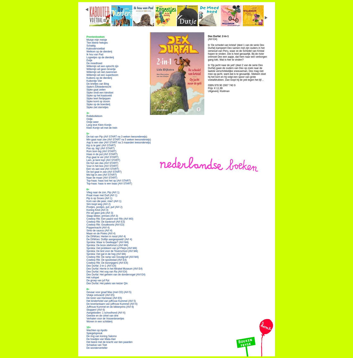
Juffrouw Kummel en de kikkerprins (110, 306)
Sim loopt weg (98, 204)
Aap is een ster (118, 142)
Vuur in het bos (102, 166)
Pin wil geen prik (99, 212)
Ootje (89, 119)
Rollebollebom (94, 116)
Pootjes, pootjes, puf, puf (104, 207)
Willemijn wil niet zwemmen (101, 72)
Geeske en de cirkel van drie (102, 315)
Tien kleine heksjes (97, 42)
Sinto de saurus (99, 230)
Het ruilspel (92, 277)
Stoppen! (95, 309)
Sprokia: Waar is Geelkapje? (107, 242)
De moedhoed (94, 63)
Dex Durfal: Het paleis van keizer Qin (107, 283)
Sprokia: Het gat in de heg (106, 254)
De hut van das (102, 163)
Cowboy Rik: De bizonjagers (107, 262)
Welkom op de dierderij (99, 51)
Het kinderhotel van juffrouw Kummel (111, 301)
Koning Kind (97, 210)
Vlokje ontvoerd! (100, 295)
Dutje (89, 60)
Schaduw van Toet (96, 345)
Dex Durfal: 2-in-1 (101, 265)
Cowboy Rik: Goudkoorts (105, 224)
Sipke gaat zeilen (96, 89)
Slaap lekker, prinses (102, 215)
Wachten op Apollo (96, 330)
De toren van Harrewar (104, 298)
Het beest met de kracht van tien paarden (109, 342)
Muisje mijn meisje (96, 39)
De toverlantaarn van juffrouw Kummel (112, 303)
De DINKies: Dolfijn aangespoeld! (109, 239)
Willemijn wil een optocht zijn (102, 66)
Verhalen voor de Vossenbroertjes (105, 318)
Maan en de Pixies (101, 233)
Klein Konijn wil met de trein (101, 127)
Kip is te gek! (101, 145)
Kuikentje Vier (94, 80)
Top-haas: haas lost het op (108, 180)
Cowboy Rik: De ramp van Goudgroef (112, 257)
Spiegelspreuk (94, 333)
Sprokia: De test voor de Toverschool (112, 251)
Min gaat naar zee (118, 139)
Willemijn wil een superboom (102, 75)
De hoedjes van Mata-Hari (101, 339)
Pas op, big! (100, 148)
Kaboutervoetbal (95, 48)
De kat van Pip (116, 136)
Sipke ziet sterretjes (97, 107)
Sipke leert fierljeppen (98, 98)
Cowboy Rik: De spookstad (106, 259)
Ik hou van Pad (94, 54)
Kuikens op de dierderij (99, 78)
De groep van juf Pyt (97, 280)
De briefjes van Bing (97, 83)
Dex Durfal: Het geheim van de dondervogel (115, 274)
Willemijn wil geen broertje (101, 69)
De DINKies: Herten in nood (106, 236)
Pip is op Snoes (99, 198)
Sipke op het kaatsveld (99, 95)
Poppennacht (98, 227)
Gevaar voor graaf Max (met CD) (108, 292)
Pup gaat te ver (102, 157)
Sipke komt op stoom (98, 101)
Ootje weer (92, 122)
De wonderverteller (97, 347)
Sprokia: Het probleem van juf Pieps (111, 248)
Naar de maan (101, 177)
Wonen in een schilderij (99, 321)
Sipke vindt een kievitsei (99, 92)
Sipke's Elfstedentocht (98, 86)
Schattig (90, 45)
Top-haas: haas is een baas (109, 183)
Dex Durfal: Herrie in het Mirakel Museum (114, 268)
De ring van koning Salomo (101, 336)
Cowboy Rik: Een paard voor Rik (109, 218)
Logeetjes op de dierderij (100, 57)
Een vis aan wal (102, 168)
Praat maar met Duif (101, 195)
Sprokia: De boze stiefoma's (107, 245)
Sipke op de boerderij (98, 104)
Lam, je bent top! (103, 160)
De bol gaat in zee (104, 171)
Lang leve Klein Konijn (98, 124)
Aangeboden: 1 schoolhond (105, 312)
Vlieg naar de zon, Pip (102, 192)
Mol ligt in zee (101, 174)
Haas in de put (102, 154)
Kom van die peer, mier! (103, 201)
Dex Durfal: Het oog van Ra (106, 271)
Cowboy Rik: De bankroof (105, 221)
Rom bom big (101, 151)
